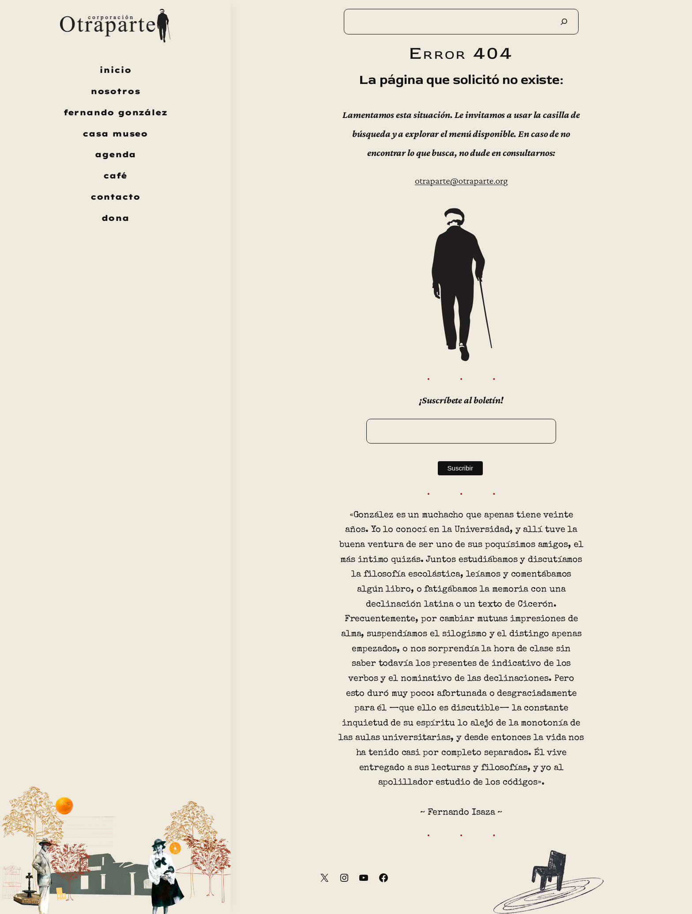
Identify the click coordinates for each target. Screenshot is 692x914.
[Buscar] (564, 21)
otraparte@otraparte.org (461, 180)
